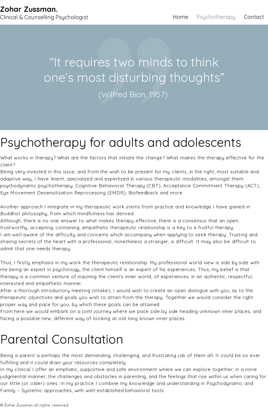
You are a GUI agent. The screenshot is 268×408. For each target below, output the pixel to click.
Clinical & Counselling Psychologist (44, 17)
